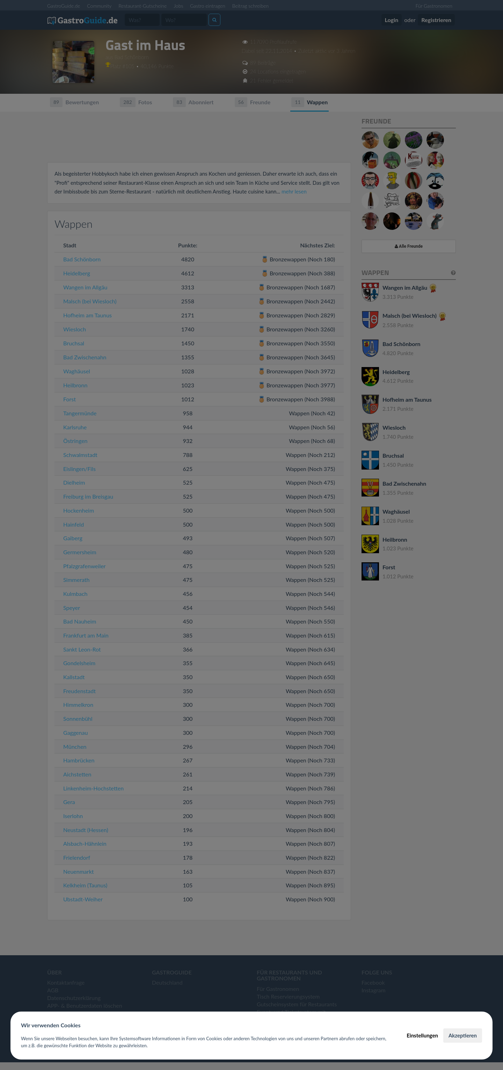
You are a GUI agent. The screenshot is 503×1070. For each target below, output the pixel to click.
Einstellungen (422, 1035)
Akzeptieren (463, 1035)
